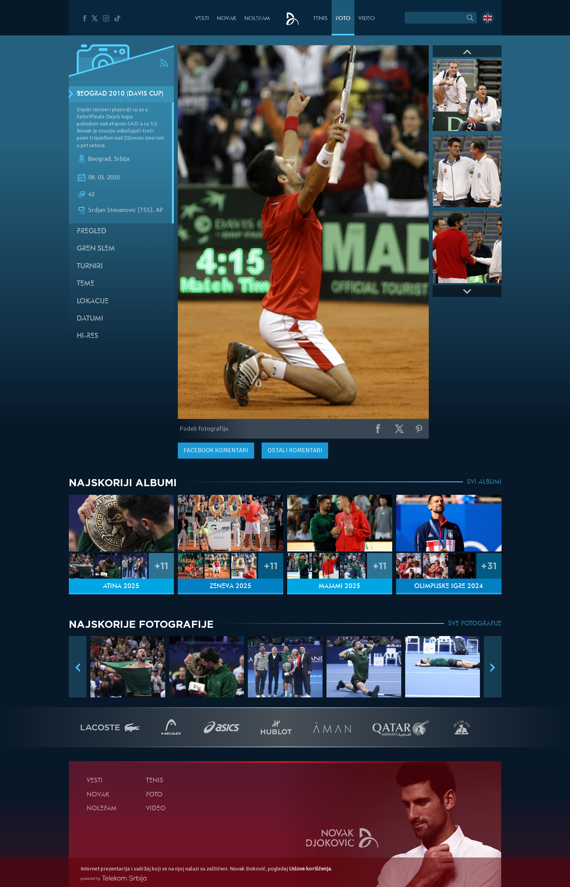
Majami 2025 (339, 586)
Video (366, 19)
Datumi (90, 319)
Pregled (91, 231)
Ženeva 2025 (230, 586)
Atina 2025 (121, 586)
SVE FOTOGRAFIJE (475, 624)
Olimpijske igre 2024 (448, 586)
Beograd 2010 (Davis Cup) (120, 94)
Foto (343, 19)
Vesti (202, 19)
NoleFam (257, 19)
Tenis (320, 19)
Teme (85, 284)
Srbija (121, 159)
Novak (226, 19)
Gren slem (96, 249)
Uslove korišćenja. (310, 868)
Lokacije (93, 301)
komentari (216, 450)
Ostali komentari (294, 450)
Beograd (99, 159)
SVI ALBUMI (484, 482)
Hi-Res (87, 336)
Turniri (90, 266)
